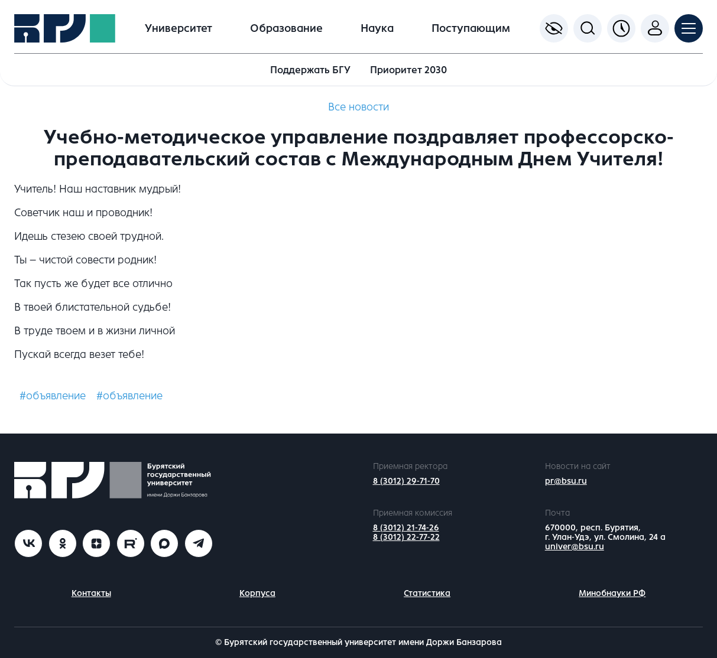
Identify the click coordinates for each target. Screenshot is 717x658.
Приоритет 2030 (408, 70)
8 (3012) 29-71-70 (406, 481)
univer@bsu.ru (574, 546)
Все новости (358, 107)
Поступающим (471, 28)
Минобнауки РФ (612, 593)
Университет (178, 28)
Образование (286, 28)
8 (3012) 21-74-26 (406, 527)
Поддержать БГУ (310, 70)
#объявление (53, 396)
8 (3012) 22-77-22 (406, 537)
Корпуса (257, 593)
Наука (377, 28)
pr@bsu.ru (566, 481)
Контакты (91, 593)
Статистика (427, 593)
